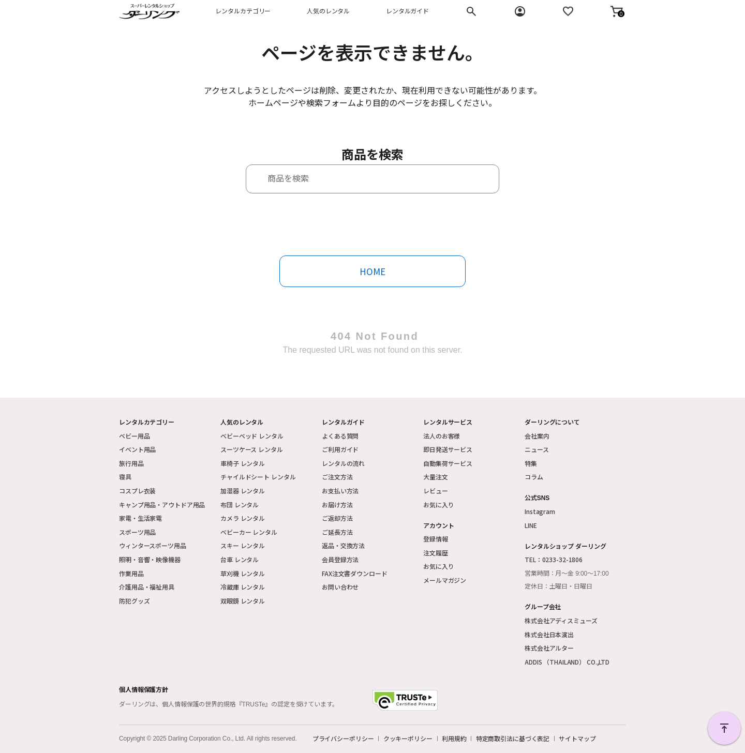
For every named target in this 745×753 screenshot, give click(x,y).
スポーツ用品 (137, 532)
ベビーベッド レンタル (252, 435)
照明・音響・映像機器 (150, 559)
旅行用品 (131, 463)
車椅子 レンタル (242, 463)
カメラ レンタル (242, 518)
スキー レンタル (242, 545)
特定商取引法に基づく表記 (513, 738)
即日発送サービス (447, 449)
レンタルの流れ (343, 463)
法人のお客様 (441, 435)
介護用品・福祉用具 (146, 586)
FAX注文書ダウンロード (355, 573)
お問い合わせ (340, 586)
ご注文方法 (337, 476)
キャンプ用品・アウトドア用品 (162, 504)
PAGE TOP (724, 728)
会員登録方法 (340, 559)
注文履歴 (435, 552)
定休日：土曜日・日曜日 (558, 586)
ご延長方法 (337, 532)
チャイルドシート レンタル (257, 476)
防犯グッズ (134, 600)
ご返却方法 (337, 518)
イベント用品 (137, 449)
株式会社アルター (549, 647)
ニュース (537, 449)
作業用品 (131, 573)
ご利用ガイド (340, 449)
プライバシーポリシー (343, 738)
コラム (534, 476)
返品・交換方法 (343, 545)
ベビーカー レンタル (248, 532)
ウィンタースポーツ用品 (152, 545)
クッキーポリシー (408, 738)
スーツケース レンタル (251, 449)
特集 (531, 463)
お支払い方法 (340, 490)
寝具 (125, 476)
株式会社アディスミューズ (561, 620)
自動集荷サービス (447, 463)
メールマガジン (444, 580)
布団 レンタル (239, 504)
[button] (616, 11)
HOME (372, 271)
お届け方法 (337, 504)
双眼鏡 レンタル (242, 600)
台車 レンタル (239, 559)
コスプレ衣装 (137, 490)
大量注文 (435, 476)
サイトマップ (577, 738)
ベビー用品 (134, 435)
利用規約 (454, 738)
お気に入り (438, 504)
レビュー (435, 490)
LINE (531, 525)
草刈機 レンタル (242, 573)
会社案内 (537, 435)
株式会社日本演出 (549, 634)
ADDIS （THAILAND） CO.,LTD (567, 661)
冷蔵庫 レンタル (242, 586)
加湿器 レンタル (242, 490)
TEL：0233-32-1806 (554, 559)
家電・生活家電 (140, 518)
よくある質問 (340, 435)
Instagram (540, 511)
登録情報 (435, 538)
